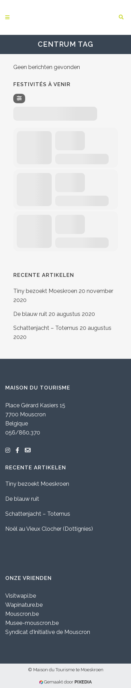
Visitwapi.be (20, 595)
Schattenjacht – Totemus (45, 328)
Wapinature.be (24, 605)
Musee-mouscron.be (32, 623)
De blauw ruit (30, 314)
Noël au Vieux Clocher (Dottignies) (49, 529)
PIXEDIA (83, 682)
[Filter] (19, 98)
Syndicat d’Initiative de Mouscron (47, 632)
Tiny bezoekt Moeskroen (45, 291)
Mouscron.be (22, 614)
